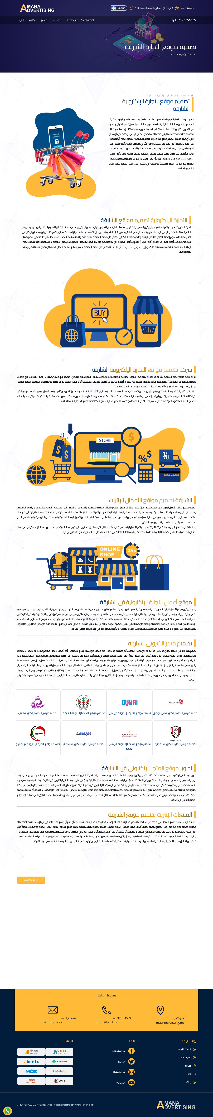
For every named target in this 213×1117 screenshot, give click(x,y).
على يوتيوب (120, 1082)
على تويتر (121, 1061)
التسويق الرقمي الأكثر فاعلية (127, 246)
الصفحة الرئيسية (87, 20)
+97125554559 (185, 20)
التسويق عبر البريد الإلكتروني (162, 670)
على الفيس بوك (118, 1051)
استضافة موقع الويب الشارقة (180, 522)
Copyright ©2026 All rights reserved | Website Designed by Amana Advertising (55, 1105)
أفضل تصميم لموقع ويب (82, 795)
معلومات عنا (72, 20)
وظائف (32, 20)
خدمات (57, 20)
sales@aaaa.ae (68, 1018)
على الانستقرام (119, 1072)
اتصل (21, 20)
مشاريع (44, 20)
